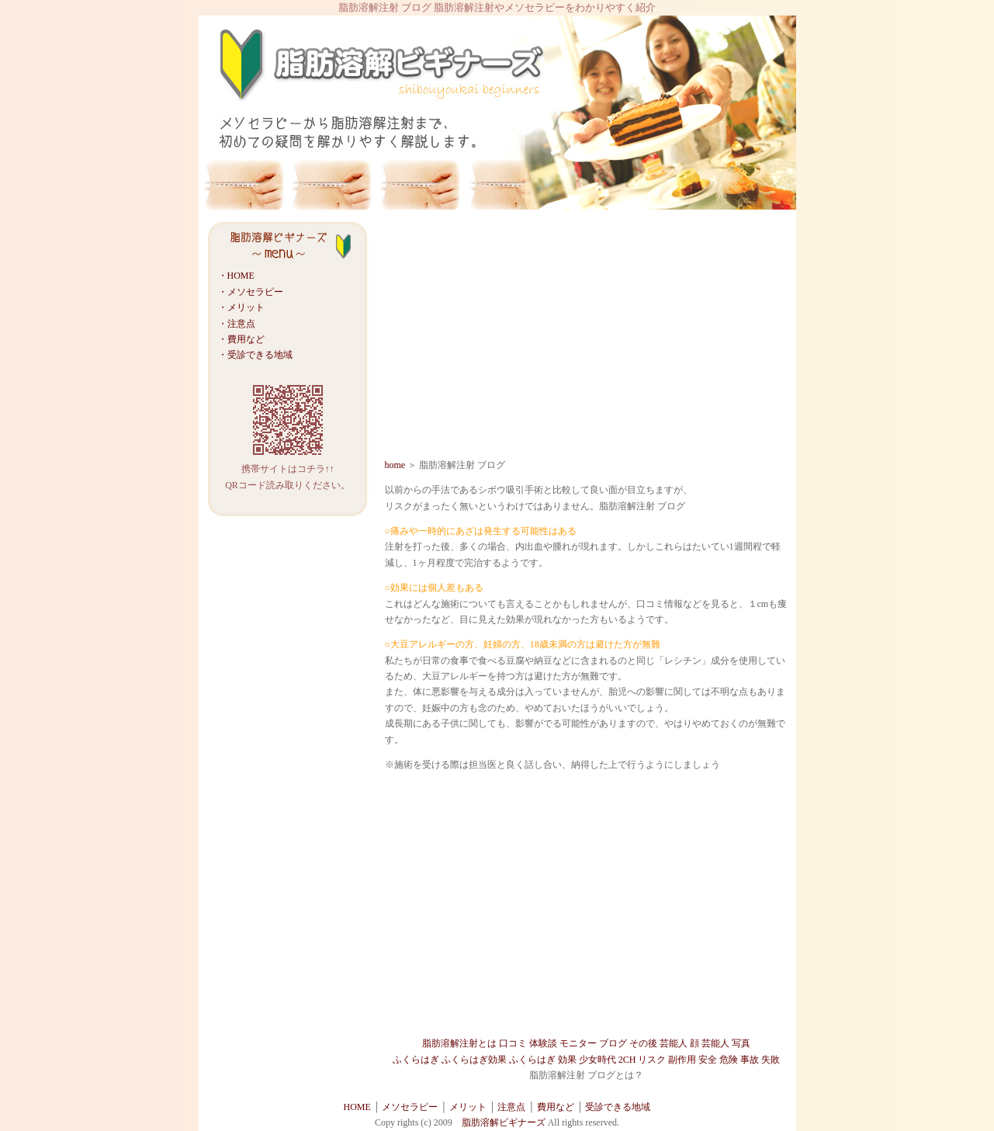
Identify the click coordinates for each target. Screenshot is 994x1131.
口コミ (513, 1043)
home (395, 465)
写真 (741, 1043)
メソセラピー (410, 1107)
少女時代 (597, 1059)
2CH (627, 1059)
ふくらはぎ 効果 (543, 1059)
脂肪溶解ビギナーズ (505, 1122)
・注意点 (236, 323)
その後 (643, 1043)
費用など (555, 1107)
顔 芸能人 (709, 1043)
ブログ (613, 1043)
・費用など (241, 339)
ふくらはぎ (416, 1059)
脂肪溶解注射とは (459, 1043)
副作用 (682, 1059)
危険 (728, 1059)
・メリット (241, 307)
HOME (357, 1107)
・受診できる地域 (255, 354)
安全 (707, 1059)
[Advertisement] (586, 337)
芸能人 (673, 1043)
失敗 (770, 1059)
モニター (578, 1043)
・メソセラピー (250, 291)
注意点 (511, 1107)
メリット (468, 1107)
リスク (652, 1059)
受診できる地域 (617, 1107)
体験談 (543, 1043)
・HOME (236, 275)
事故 (749, 1059)
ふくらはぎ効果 (474, 1059)
